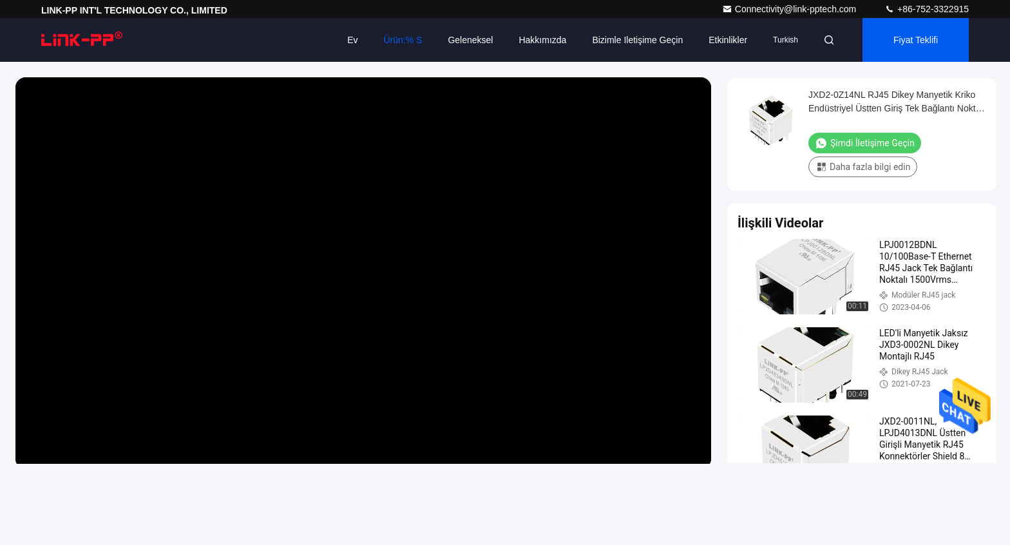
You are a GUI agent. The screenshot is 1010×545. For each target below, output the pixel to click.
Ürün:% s (402, 40)
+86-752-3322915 (926, 9)
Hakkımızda (542, 40)
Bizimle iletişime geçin (637, 40)
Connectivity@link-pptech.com (790, 9)
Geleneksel (470, 40)
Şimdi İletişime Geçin (865, 143)
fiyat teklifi (915, 40)
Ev (352, 40)
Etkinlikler (728, 40)
